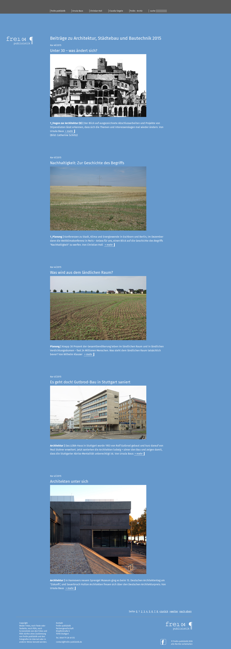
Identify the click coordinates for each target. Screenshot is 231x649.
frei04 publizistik (58, 11)
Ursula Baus (77, 11)
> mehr (69, 131)
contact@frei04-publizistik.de (69, 642)
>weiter (173, 611)
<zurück (163, 611)
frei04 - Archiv (136, 11)
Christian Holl (96, 11)
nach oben (185, 611)
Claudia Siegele (116, 11)
